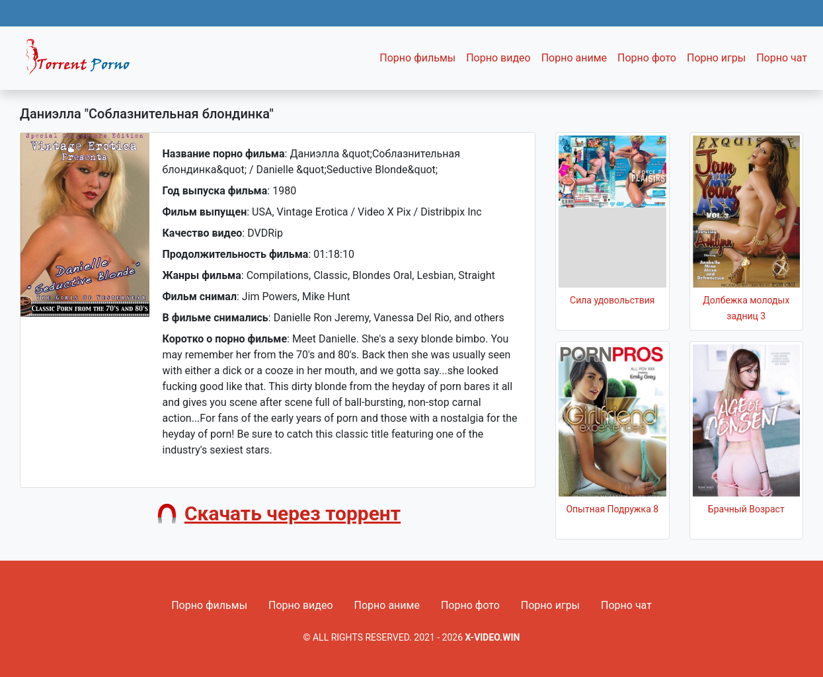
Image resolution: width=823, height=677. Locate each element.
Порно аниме (574, 58)
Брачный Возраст (746, 509)
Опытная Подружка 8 (612, 509)
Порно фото (646, 58)
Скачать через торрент (292, 513)
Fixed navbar (83, 61)
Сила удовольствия (612, 300)
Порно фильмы (417, 58)
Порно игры (716, 58)
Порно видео (498, 58)
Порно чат (781, 58)
